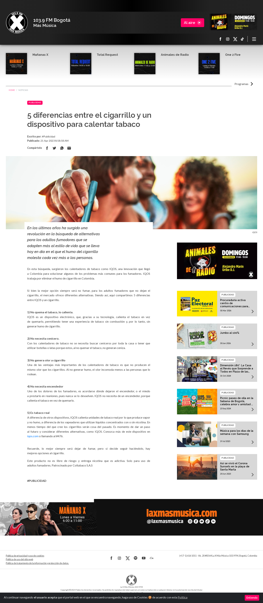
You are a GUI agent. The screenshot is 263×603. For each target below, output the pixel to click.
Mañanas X (40, 54)
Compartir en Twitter (54, 148)
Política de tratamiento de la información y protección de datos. (37, 563)
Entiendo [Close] (252, 597)
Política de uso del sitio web (19, 559)
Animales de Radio (175, 54)
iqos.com (33, 436)
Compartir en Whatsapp (62, 148)
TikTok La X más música (242, 39)
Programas (241, 84)
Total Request (107, 54)
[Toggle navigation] (254, 39)
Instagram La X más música (228, 39)
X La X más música (235, 39)
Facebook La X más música (220, 39)
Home (12, 90)
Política (182, 597)
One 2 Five (233, 54)
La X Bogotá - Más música (17, 23)
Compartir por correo (69, 148)
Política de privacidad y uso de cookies (25, 555)
